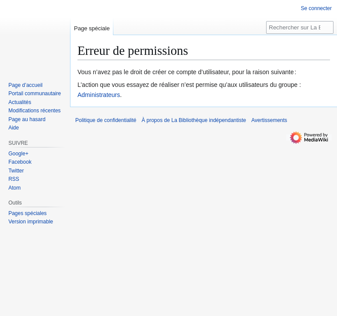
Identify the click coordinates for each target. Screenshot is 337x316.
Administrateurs (98, 94)
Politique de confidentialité (105, 120)
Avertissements (269, 120)
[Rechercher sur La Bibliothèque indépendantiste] (299, 27)
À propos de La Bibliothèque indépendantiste (193, 120)
